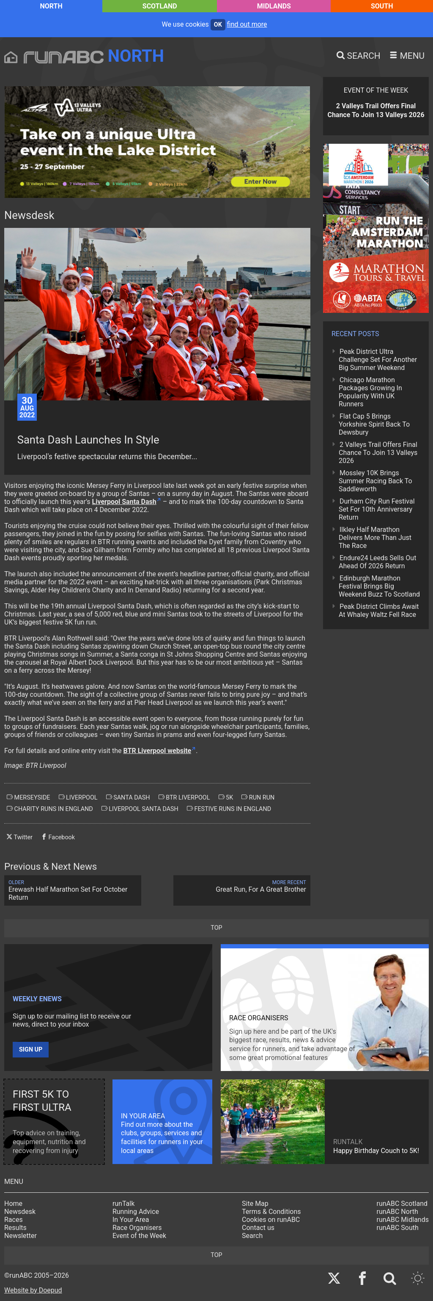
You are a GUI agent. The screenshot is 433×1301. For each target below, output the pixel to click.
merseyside (28, 797)
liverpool (78, 797)
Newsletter (20, 1236)
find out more (247, 24)
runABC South (398, 1228)
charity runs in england (50, 809)
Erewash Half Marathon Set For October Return (72, 890)
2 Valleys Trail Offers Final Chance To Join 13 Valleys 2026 (378, 453)
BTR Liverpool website (157, 751)
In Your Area (130, 1220)
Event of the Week (139, 1236)
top (216, 927)
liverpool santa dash (139, 809)
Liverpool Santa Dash (124, 502)
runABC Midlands (403, 1220)
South (382, 6)
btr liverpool (184, 797)
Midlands (274, 6)
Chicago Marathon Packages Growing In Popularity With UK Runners (370, 392)
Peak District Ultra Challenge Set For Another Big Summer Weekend (378, 360)
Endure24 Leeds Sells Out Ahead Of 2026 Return (377, 562)
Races (13, 1220)
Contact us (258, 1228)
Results (15, 1228)
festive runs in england (229, 809)
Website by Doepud (33, 1290)
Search (252, 1236)
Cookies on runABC (271, 1220)
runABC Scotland (402, 1204)
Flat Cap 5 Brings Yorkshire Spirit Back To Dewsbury (374, 424)
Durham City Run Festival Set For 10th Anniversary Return (377, 509)
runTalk (123, 1204)
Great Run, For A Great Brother (242, 886)
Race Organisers (137, 1228)
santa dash (128, 797)
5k (226, 797)
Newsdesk (20, 1212)
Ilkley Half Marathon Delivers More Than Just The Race (375, 538)
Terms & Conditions (271, 1212)
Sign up (30, 1049)
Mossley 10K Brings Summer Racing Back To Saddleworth (375, 481)
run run (257, 797)
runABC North (397, 1212)
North (51, 6)
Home (13, 1204)
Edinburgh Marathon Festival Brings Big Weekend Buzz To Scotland (379, 586)
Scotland (160, 6)
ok (218, 24)
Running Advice (135, 1212)
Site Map (255, 1204)
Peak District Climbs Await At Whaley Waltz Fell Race (379, 611)
